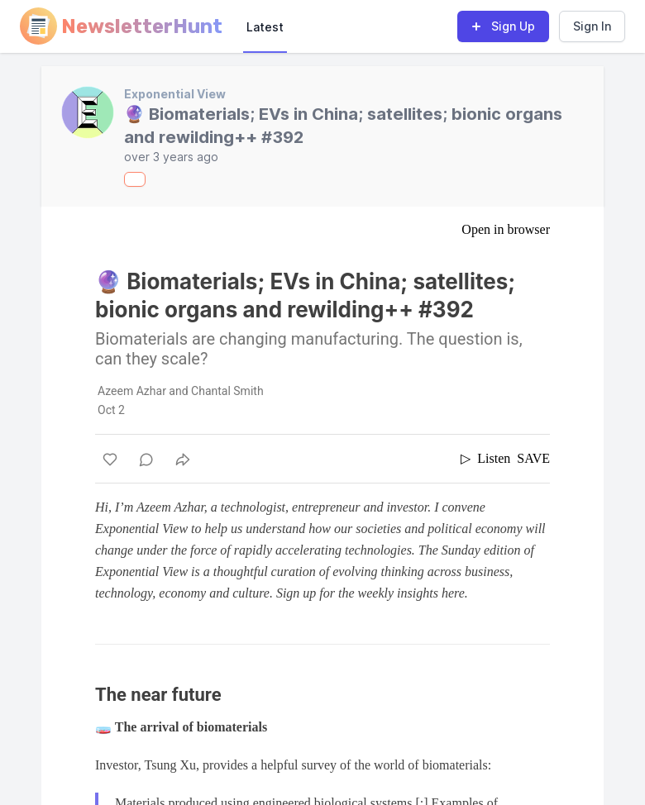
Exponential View (175, 94)
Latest (265, 27)
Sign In (592, 26)
